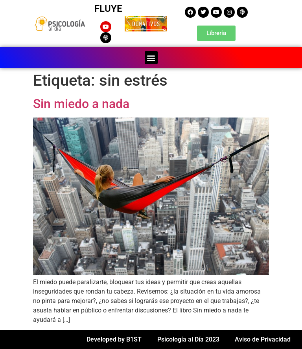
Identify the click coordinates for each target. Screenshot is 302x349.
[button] (151, 57)
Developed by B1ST (114, 339)
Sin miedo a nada (81, 103)
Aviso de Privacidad (263, 339)
